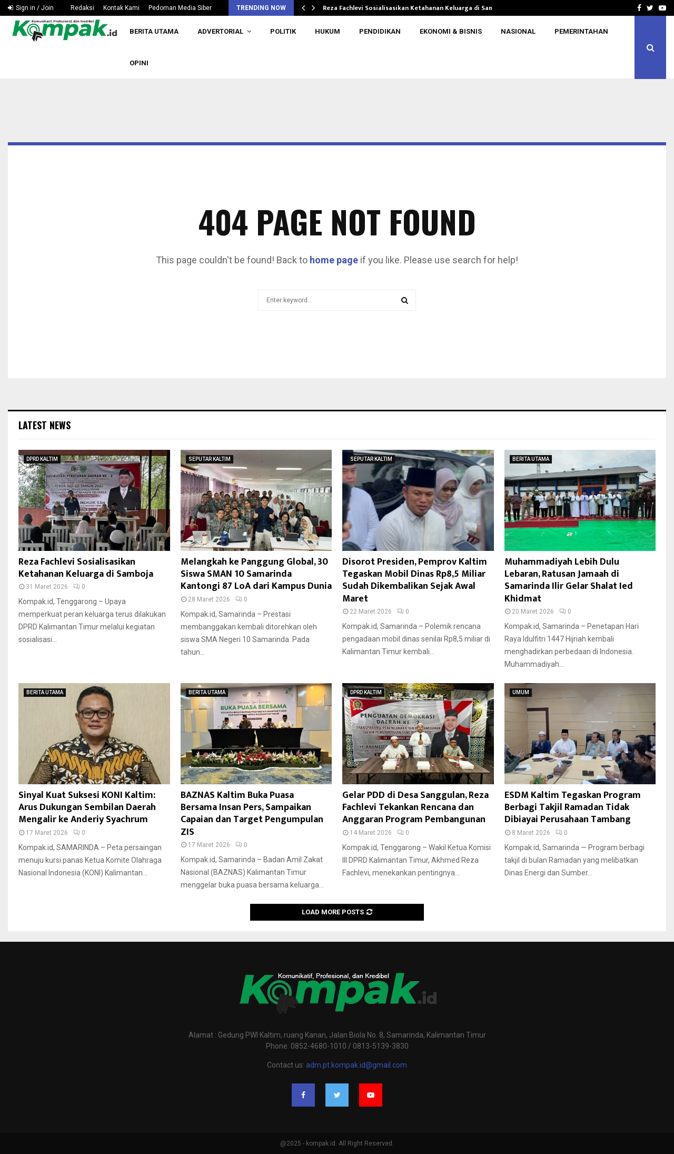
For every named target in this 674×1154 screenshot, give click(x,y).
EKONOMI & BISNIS (451, 31)
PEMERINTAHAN (581, 31)
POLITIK (283, 31)
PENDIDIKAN (380, 31)
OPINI (139, 63)
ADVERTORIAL (220, 31)
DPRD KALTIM (42, 459)
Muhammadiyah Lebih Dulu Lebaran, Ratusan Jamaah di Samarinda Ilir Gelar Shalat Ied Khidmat (568, 580)
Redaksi (82, 8)
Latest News (44, 425)
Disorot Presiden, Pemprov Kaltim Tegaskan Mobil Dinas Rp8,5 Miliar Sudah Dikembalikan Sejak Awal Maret (414, 580)
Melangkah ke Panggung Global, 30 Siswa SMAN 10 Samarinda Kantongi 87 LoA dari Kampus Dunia (256, 574)
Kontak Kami (121, 8)
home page (334, 259)
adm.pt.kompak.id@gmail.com (356, 1065)
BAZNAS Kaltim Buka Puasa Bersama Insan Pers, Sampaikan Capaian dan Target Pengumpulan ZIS (252, 813)
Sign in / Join (31, 8)
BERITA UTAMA (154, 31)
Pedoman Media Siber (180, 8)
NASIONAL (518, 31)
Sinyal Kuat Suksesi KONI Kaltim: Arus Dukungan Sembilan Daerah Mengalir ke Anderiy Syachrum (87, 807)
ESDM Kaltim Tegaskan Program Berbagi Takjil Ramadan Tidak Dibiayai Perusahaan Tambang (572, 807)
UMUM (520, 692)
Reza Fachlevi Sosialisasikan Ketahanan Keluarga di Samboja (415, 8)
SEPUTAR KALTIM (210, 459)
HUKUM (327, 31)
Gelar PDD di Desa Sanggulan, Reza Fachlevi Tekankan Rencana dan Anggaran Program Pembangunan (415, 807)
